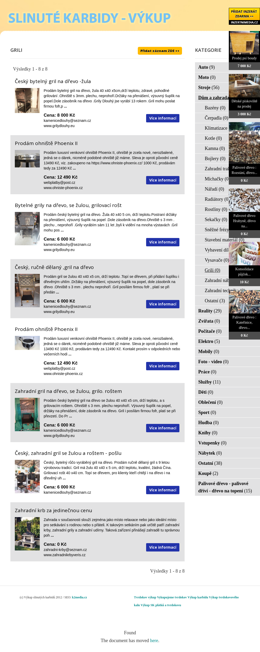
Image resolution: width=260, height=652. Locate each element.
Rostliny (216, 209)
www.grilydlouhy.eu (59, 126)
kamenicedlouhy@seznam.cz (67, 120)
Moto (207, 77)
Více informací (162, 118)
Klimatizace (219, 128)
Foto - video (213, 361)
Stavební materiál (224, 239)
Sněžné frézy (220, 229)
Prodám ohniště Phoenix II (46, 143)
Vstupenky (212, 443)
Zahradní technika (225, 290)
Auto (206, 67)
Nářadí (214, 189)
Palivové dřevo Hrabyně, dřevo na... (244, 221)
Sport (207, 412)
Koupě (208, 473)
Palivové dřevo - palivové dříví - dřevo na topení (225, 487)
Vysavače (217, 260)
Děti (205, 392)
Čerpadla (216, 118)
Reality (210, 311)
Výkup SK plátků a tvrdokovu (161, 605)
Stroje (208, 87)
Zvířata (209, 321)
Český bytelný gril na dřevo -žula (53, 81)
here (154, 640)
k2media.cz (79, 597)
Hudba (208, 422)
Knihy (208, 432)
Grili (212, 270)
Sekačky (216, 219)
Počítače (210, 331)
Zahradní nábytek (224, 280)
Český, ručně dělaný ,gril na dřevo (54, 267)
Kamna (215, 148)
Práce (207, 371)
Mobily (208, 351)
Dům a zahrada (217, 97)
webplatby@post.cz (59, 182)
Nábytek (210, 453)
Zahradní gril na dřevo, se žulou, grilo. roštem (68, 391)
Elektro (209, 341)
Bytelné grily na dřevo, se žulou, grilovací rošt (68, 205)
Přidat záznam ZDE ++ (159, 50)
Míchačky (217, 178)
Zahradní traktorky (226, 168)
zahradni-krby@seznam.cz (65, 550)
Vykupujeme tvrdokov (172, 597)
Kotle (213, 138)
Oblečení (210, 402)
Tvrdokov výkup (145, 597)
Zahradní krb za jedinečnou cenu (53, 510)
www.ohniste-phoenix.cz (63, 188)
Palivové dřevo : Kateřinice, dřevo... (244, 322)
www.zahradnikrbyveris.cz (65, 555)
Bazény (215, 107)
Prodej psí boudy (244, 58)
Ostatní (215, 300)
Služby (209, 382)
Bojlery (215, 158)
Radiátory (217, 199)
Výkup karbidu (198, 597)
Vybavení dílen (222, 250)
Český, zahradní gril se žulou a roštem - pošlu (68, 453)
